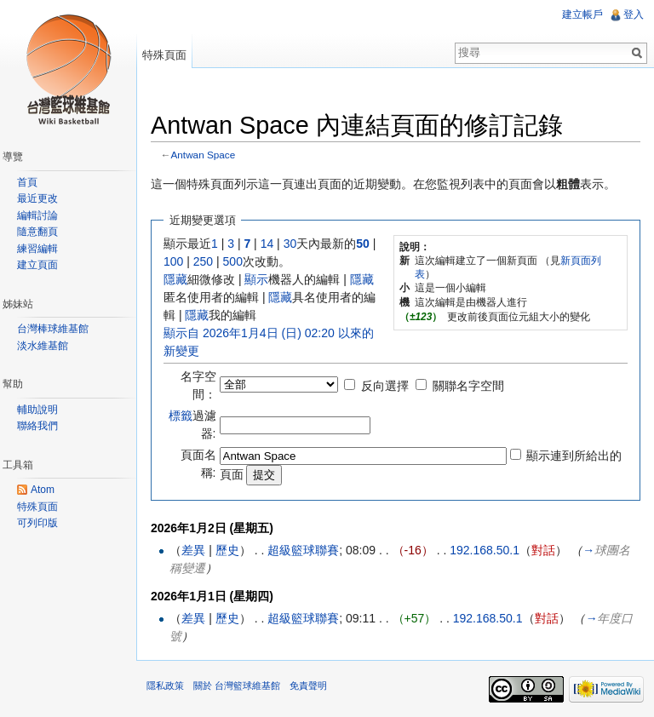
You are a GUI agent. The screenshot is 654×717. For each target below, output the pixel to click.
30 (290, 243)
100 (173, 261)
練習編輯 (37, 249)
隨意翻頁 (37, 232)
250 (203, 261)
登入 (633, 14)
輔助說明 (37, 410)
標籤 (180, 415)
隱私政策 (165, 685)
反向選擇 (385, 386)
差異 (193, 550)
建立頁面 (37, 265)
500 (233, 261)
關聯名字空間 (468, 386)
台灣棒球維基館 (53, 329)
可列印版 (37, 523)
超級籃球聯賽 (303, 550)
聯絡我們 (37, 426)
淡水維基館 (42, 346)
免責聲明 (308, 685)
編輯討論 (37, 215)
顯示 (256, 279)
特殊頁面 (164, 55)
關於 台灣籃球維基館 (236, 685)
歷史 (227, 550)
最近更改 (37, 198)
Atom (42, 490)
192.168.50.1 (484, 550)
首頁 (27, 182)
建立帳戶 (582, 14)
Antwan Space (203, 154)
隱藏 (175, 279)
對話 (543, 550)
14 (267, 243)
